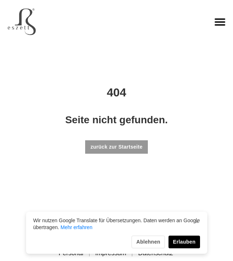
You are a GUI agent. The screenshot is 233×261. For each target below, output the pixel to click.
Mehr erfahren (76, 227)
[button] (220, 21)
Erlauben (184, 242)
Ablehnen (148, 242)
